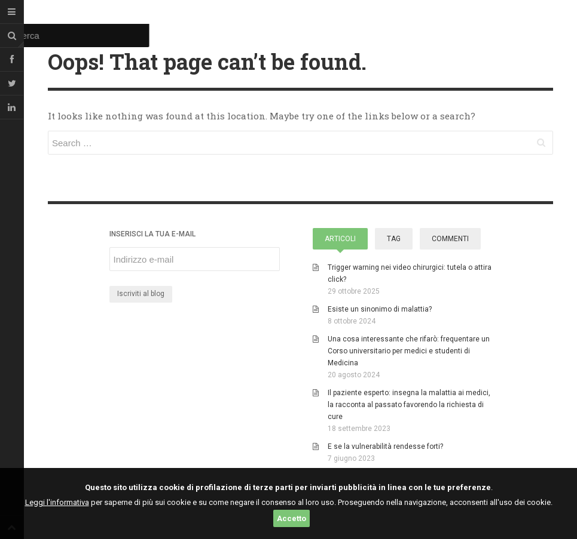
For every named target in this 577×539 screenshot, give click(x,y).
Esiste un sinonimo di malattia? (380, 309)
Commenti (450, 239)
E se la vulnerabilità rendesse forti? (385, 446)
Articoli (340, 239)
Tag (394, 239)
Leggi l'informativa (57, 502)
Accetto (291, 518)
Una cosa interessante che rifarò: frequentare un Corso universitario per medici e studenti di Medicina (409, 351)
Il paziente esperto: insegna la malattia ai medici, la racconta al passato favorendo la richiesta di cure (409, 405)
